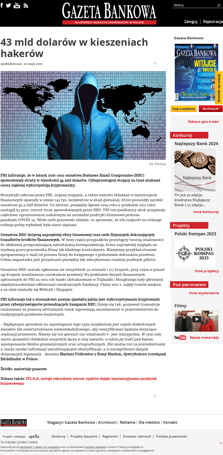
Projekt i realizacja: (14, 436)
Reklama (127, 422)
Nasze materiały (204, 337)
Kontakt (170, 422)
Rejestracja (213, 21)
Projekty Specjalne (83, 436)
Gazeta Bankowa (188, 38)
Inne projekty (207, 270)
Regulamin (110, 436)
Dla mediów (149, 422)
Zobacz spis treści (203, 121)
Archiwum (211, 109)
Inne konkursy (206, 211)
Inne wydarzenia (204, 292)
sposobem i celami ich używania (39, 447)
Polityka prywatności (171, 436)
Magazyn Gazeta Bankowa (71, 422)
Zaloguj (190, 21)
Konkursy (59, 436)
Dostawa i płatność (137, 436)
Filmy (180, 306)
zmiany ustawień (95, 447)
